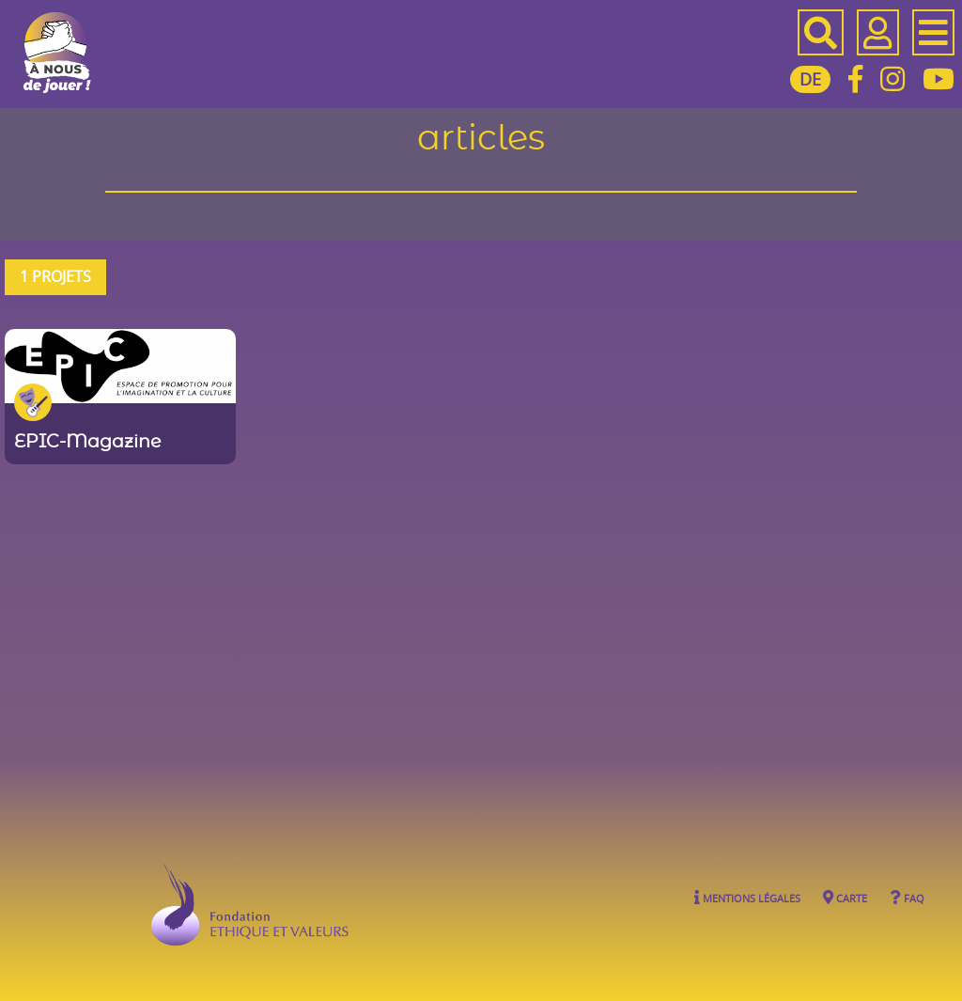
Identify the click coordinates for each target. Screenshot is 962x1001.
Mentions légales (747, 897)
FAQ (907, 897)
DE (810, 79)
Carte (845, 897)
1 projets (55, 276)
